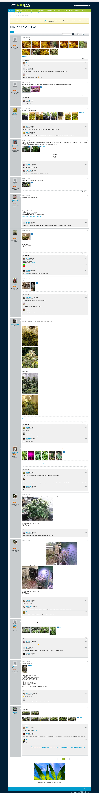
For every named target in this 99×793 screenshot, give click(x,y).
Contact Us (81, 788)
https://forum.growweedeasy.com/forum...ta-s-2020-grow (34, 464)
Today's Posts (12, 12)
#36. (86, 222)
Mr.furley (28, 62)
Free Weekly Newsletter (40, 12)
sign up (44, 20)
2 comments (27, 124)
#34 (87, 140)
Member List (18, 12)
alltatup (27, 427)
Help (76, 788)
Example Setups (68, 10)
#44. (86, 693)
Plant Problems (40, 10)
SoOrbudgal (28, 74)
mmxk (14, 625)
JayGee (15, 666)
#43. (86, 641)
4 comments (27, 255)
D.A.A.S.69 (14, 236)
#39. (86, 427)
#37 (87, 230)
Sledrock (28, 698)
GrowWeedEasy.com (80, 10)
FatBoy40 (15, 113)
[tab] (12, 32)
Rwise (14, 43)
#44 (87, 661)
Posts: (14, 48)
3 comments (27, 60)
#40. (86, 472)
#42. (86, 600)
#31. (86, 62)
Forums (11, 10)
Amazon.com (33, 746)
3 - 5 (85, 469)
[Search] (81, 5)
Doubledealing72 (29, 297)
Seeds (60, 10)
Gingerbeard (15, 145)
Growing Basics (29, 10)
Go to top (87, 788)
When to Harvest (51, 10)
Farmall (27, 733)
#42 (87, 540)
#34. (86, 164)
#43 (87, 620)
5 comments (27, 469)
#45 (87, 707)
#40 (87, 446)
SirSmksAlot (27, 480)
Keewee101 (14, 284)
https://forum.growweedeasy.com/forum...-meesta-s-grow (34, 463)
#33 (87, 108)
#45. (86, 727)
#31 (87, 37)
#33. (86, 126)
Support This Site (31, 12)
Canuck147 (14, 500)
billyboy (15, 712)
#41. (86, 532)
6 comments (27, 424)
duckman (15, 183)
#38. (86, 297)
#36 (87, 195)
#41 (87, 494)
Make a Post (19, 10)
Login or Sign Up (86, 0)
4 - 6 (85, 424)
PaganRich (28, 270)
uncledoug (28, 264)
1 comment (27, 97)
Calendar (24, 12)
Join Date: (13, 47)
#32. (86, 100)
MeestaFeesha (15, 452)
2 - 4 (85, 255)
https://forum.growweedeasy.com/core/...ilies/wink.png (32, 216)
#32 (87, 82)
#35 (87, 178)
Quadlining (24, 418)
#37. (86, 258)
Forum (13, 15)
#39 (87, 319)
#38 (87, 278)
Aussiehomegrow (15, 87)
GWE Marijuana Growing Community (22, 15)
